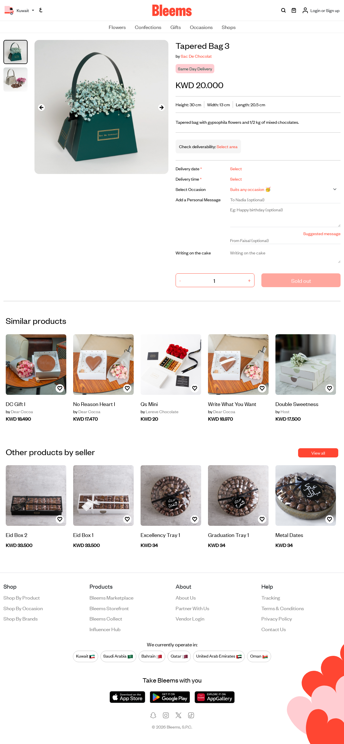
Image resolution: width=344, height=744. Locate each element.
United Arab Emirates (219, 656)
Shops (229, 26)
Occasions (201, 26)
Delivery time (189, 179)
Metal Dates (289, 534)
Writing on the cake (193, 253)
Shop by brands (20, 618)
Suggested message (322, 233)
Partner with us (192, 607)
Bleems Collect (106, 618)
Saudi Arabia (118, 656)
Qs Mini (149, 403)
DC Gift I (15, 403)
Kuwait (85, 656)
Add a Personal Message (198, 199)
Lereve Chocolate (159, 411)
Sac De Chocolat (196, 56)
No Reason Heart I (94, 403)
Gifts (175, 26)
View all (318, 453)
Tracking (270, 597)
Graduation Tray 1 (228, 534)
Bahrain (151, 656)
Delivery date (189, 168)
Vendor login (190, 618)
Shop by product (21, 597)
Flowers (117, 26)
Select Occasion (191, 189)
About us (186, 597)
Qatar (179, 656)
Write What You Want (232, 403)
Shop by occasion (23, 607)
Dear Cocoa (19, 411)
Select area (227, 146)
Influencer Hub (105, 628)
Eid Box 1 (83, 534)
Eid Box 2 (16, 534)
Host (282, 411)
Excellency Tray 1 (160, 534)
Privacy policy (276, 618)
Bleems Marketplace (111, 597)
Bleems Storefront (109, 607)
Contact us (273, 628)
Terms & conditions (282, 607)
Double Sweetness (296, 403)
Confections (148, 26)
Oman (259, 656)
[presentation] (41, 107)
